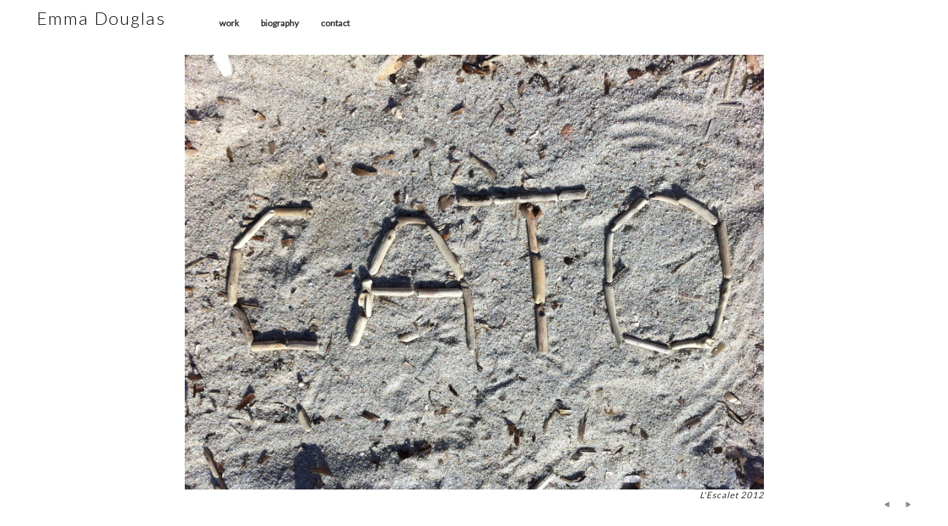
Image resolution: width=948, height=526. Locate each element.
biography (280, 23)
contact (335, 23)
